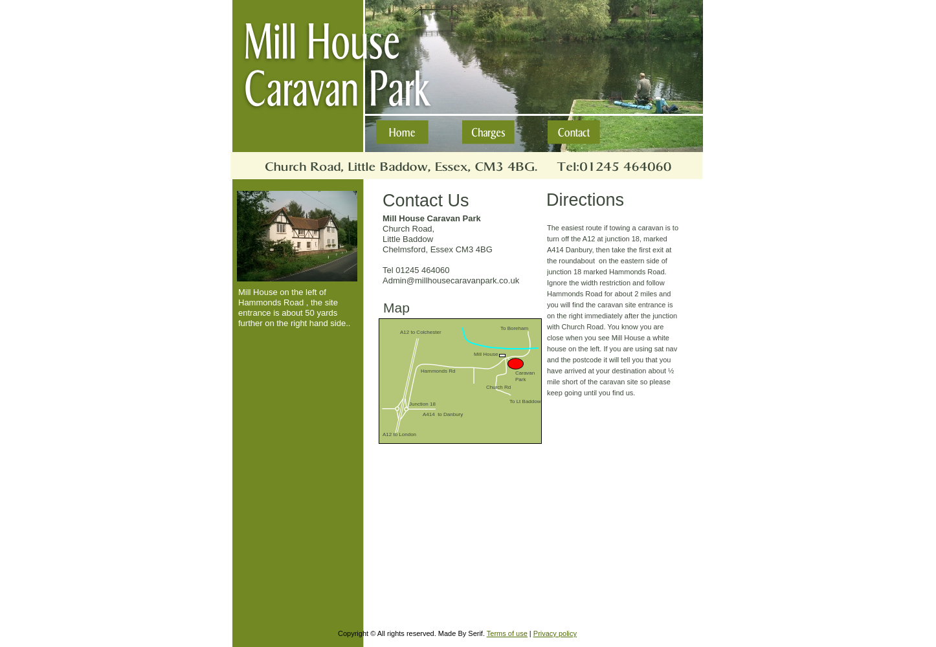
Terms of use (507, 633)
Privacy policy (555, 633)
